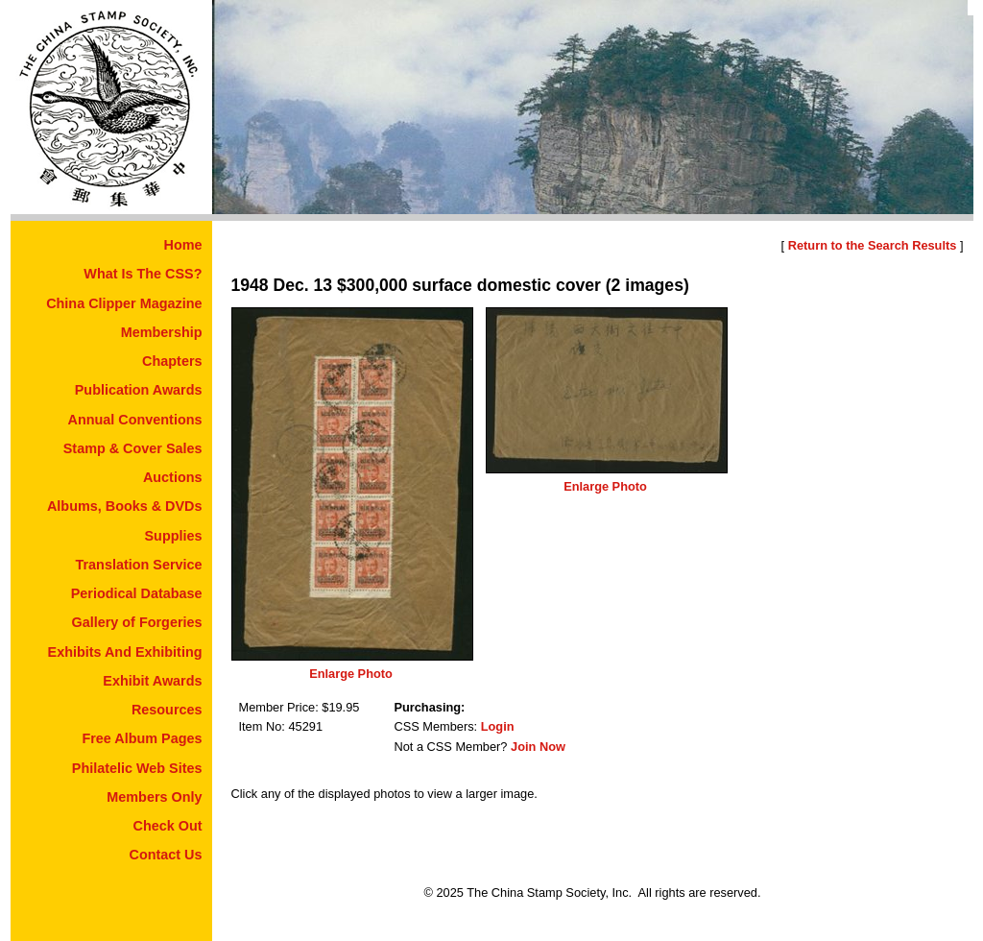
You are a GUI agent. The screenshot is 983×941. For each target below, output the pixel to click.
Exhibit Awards (152, 680)
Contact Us (166, 854)
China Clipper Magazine (124, 303)
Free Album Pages (142, 738)
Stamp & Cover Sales (133, 448)
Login (498, 726)
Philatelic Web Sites (137, 768)
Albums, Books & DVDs (125, 506)
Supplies (174, 535)
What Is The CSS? (143, 273)
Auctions (173, 477)
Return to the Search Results (872, 245)
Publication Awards (139, 390)
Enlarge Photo (351, 673)
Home (183, 245)
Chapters (172, 361)
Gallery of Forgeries (137, 622)
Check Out (168, 825)
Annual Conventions (135, 419)
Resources (167, 709)
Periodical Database (137, 593)
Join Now (538, 746)
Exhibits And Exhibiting (125, 652)
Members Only (154, 797)
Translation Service (139, 564)
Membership (162, 332)
